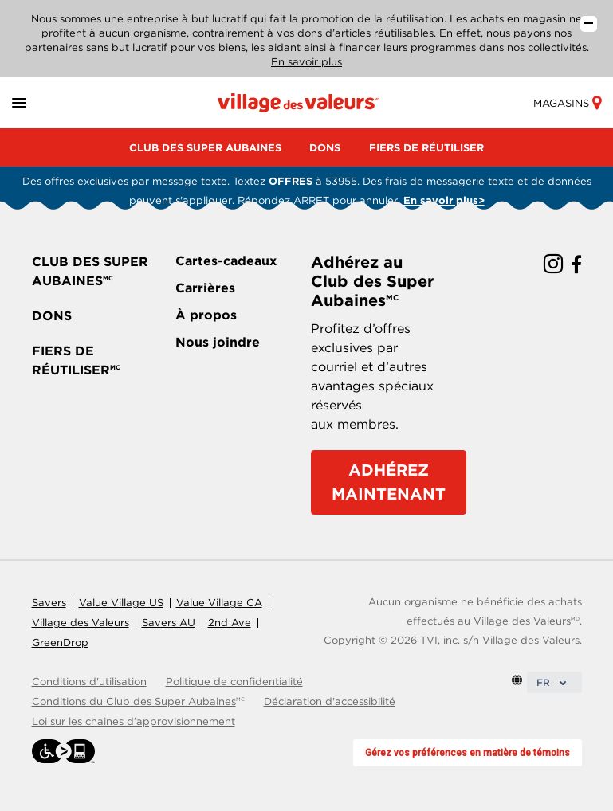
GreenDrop (60, 642)
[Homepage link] (299, 102)
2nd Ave (229, 623)
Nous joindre (217, 342)
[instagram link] (553, 264)
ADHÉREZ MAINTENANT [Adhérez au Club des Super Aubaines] (389, 481)
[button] (38, 103)
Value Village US (121, 603)
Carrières (205, 288)
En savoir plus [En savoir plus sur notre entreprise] (306, 62)
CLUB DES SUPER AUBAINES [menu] (205, 148)
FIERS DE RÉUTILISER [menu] (426, 148)
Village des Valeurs (80, 623)
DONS (52, 315)
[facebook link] (576, 264)
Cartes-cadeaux (226, 260)
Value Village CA (219, 603)
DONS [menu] (324, 148)
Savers (49, 603)
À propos (206, 315)
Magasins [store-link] (567, 103)
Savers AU (168, 623)
